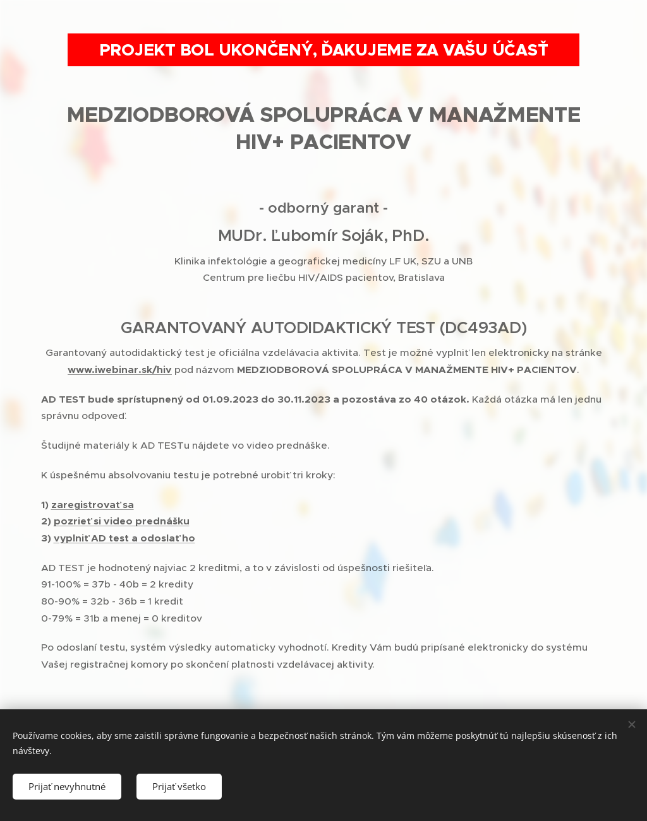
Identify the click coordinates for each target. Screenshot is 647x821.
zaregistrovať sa (92, 505)
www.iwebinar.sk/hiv (120, 369)
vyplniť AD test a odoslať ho (124, 538)
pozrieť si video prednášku (122, 521)
